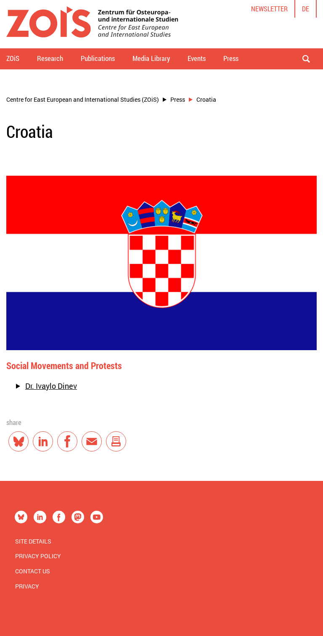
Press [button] (230, 58)
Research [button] (50, 58)
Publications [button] (98, 58)
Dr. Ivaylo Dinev (51, 386)
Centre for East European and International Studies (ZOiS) (82, 99)
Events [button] (197, 58)
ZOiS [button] (12, 58)
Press (177, 99)
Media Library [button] (151, 58)
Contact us (32, 571)
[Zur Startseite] (92, 24)
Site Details (33, 541)
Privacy (27, 586)
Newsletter (269, 8)
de (305, 8)
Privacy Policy (38, 556)
